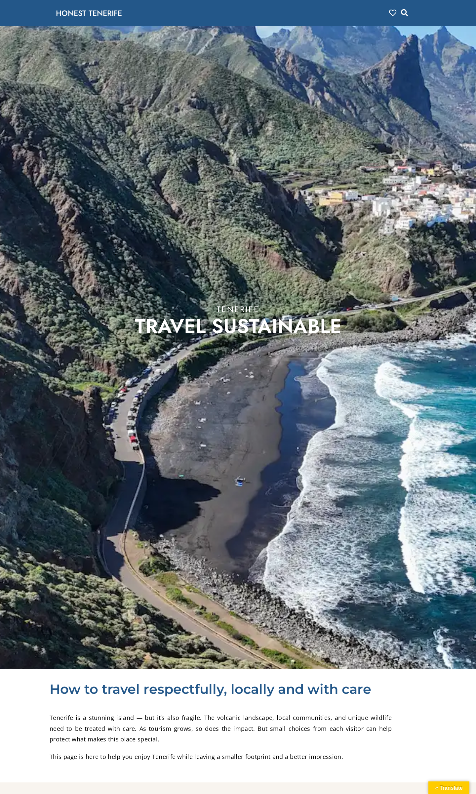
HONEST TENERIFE (92, 13)
